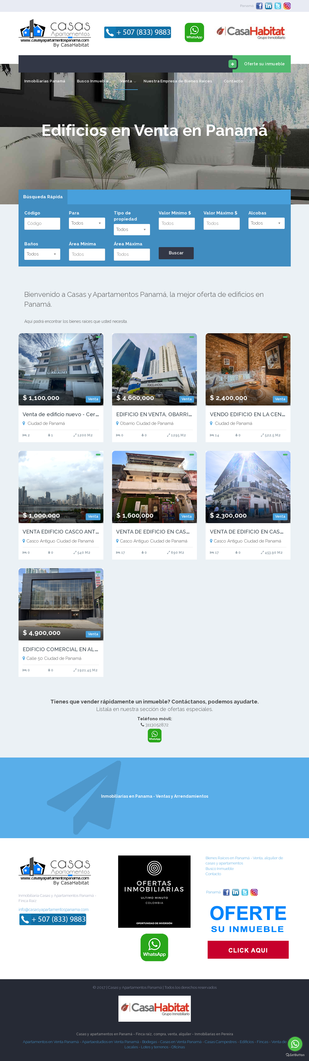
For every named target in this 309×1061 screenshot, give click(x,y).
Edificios (247, 1042)
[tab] (43, 197)
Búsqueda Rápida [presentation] (43, 196)
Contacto (233, 81)
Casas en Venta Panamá (181, 1042)
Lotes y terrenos (154, 1047)
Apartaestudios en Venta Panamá (110, 1042)
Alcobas (257, 213)
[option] (154, 134)
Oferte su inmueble (259, 64)
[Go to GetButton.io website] (295, 1055)
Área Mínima (82, 244)
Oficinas (178, 1047)
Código (32, 213)
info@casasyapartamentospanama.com (54, 909)
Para (74, 213)
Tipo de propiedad (125, 216)
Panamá (247, 6)
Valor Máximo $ (220, 213)
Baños (31, 244)
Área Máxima (128, 244)
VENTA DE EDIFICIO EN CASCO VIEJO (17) (167, 532)
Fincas (262, 1042)
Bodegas (149, 1042)
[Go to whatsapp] (295, 1044)
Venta (126, 81)
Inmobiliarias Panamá (44, 81)
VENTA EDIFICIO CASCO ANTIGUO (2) (69, 532)
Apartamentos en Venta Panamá (51, 1042)
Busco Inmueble (93, 81)
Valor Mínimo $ (175, 213)
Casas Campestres (221, 1042)
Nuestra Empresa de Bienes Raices (178, 81)
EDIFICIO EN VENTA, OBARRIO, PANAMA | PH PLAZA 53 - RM (192, 414)
